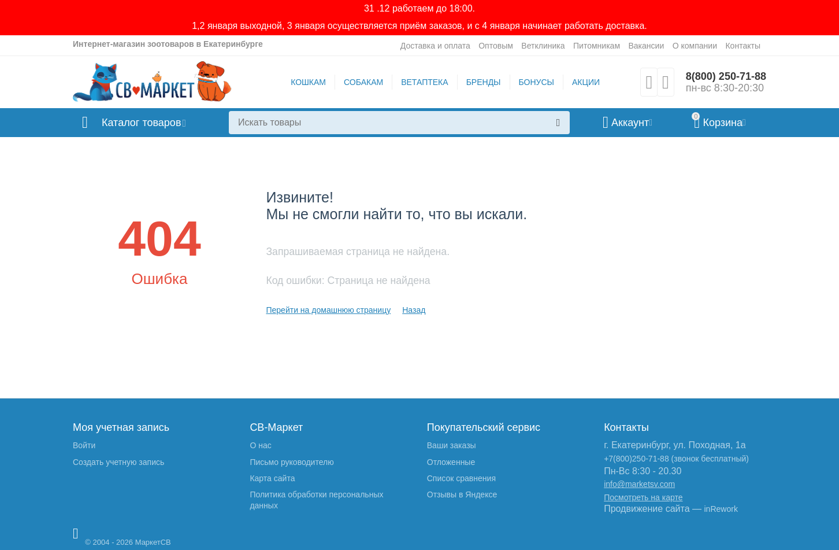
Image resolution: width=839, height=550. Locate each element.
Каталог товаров (141, 122)
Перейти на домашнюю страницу (328, 310)
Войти (84, 445)
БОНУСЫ (536, 82)
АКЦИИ (586, 82)
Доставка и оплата (435, 45)
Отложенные (451, 462)
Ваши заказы (451, 445)
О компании (695, 45)
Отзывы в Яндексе (462, 494)
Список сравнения (461, 478)
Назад (413, 310)
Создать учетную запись (118, 462)
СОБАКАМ (363, 82)
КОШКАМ (308, 82)
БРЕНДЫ (483, 82)
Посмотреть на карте (643, 497)
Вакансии (646, 45)
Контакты (742, 45)
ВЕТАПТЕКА (424, 82)
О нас (260, 445)
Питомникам (596, 45)
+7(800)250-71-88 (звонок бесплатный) (676, 458)
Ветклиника (543, 45)
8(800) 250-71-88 (726, 76)
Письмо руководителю (291, 462)
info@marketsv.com (639, 484)
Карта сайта (272, 478)
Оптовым (495, 45)
